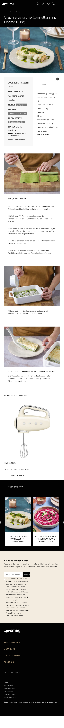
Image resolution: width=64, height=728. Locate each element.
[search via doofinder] (37, 4)
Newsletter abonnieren (16, 560)
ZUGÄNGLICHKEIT (10, 697)
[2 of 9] (46, 522)
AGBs (6, 682)
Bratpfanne (20, 139)
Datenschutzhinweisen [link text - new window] (14, 616)
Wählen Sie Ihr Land (11, 673)
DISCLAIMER (8, 685)
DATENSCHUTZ (9, 688)
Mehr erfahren (17, 475)
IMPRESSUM (8, 691)
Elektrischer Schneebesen (17, 135)
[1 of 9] (18, 522)
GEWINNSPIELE (9, 694)
